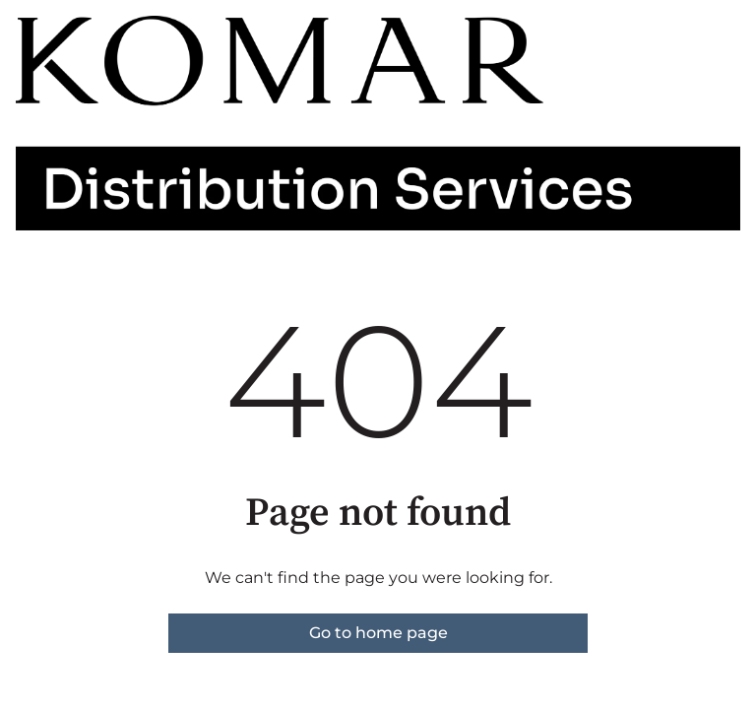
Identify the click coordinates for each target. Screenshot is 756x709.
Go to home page (378, 632)
